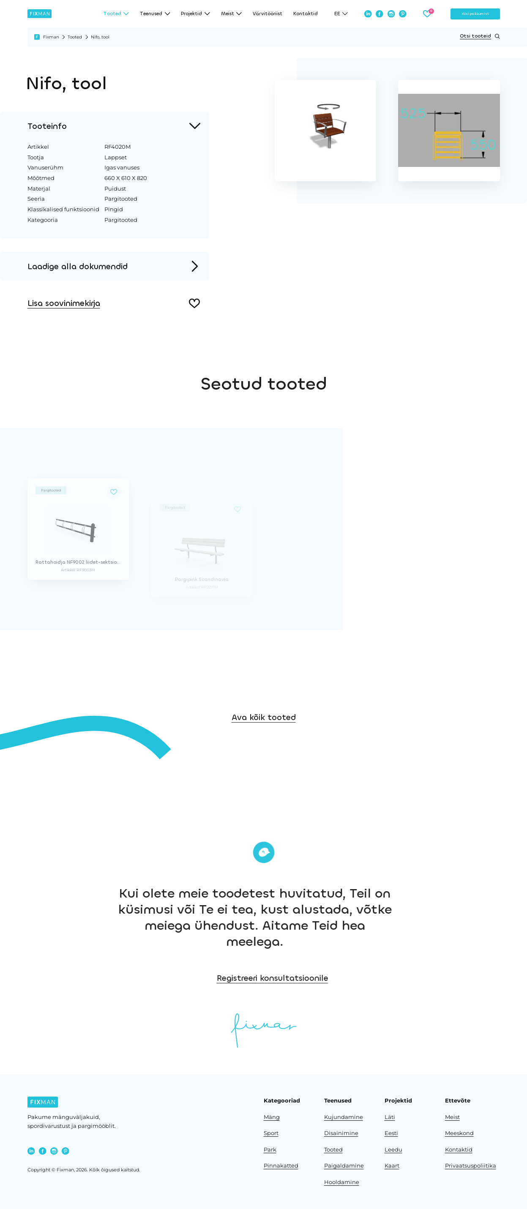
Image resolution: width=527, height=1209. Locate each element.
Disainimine (341, 1133)
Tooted (75, 37)
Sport (271, 1133)
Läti (390, 1117)
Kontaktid (305, 13)
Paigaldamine (344, 1166)
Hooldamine (341, 1182)
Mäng (272, 1117)
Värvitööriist (267, 13)
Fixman (51, 37)
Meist (452, 1117)
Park (270, 1149)
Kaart (392, 1166)
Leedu (393, 1149)
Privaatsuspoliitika (470, 1166)
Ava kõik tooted (264, 745)
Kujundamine (343, 1117)
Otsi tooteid (480, 36)
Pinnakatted (281, 1166)
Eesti (391, 1133)
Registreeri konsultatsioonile (356, 978)
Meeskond (459, 1133)
